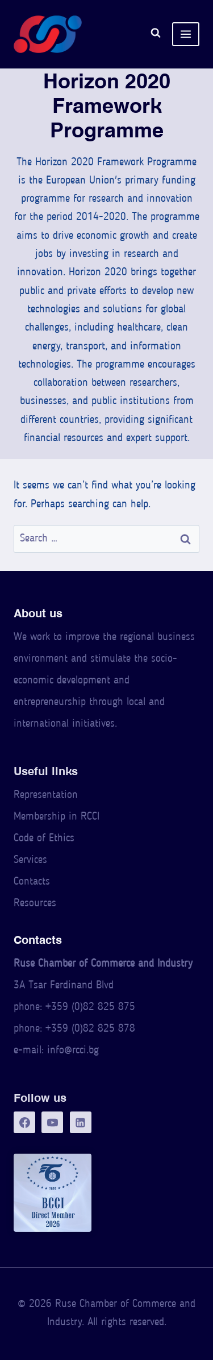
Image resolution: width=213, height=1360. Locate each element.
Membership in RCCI (56, 817)
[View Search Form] (156, 34)
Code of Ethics (44, 838)
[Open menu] (185, 34)
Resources (35, 903)
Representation (46, 795)
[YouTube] (52, 1122)
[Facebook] (24, 1122)
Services (30, 860)
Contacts (32, 882)
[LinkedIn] (80, 1122)
